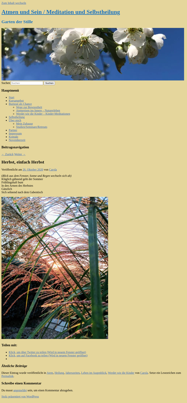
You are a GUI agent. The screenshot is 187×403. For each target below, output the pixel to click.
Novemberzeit (17, 140)
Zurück (7, 154)
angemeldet (20, 390)
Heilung (59, 372)
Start (11, 97)
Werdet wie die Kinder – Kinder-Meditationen (43, 113)
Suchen (5, 82)
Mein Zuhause (24, 123)
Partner (13, 130)
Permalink (7, 376)
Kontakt (13, 136)
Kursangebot (16, 100)
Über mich (15, 120)
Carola (53, 169)
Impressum (15, 133)
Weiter (20, 154)
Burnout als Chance (20, 103)
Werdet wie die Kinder (121, 372)
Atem (50, 372)
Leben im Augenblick (93, 372)
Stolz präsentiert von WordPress (20, 396)
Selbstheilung (17, 117)
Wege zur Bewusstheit (29, 107)
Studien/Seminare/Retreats (31, 126)
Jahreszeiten (72, 372)
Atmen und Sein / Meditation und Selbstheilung (60, 12)
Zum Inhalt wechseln (13, 3)
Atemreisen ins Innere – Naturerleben (38, 110)
